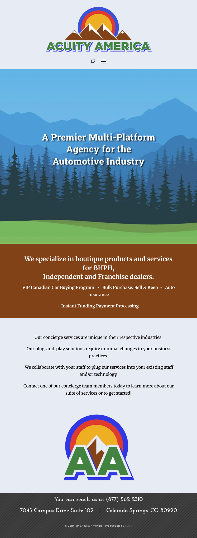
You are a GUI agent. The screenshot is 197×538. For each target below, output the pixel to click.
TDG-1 (128, 525)
